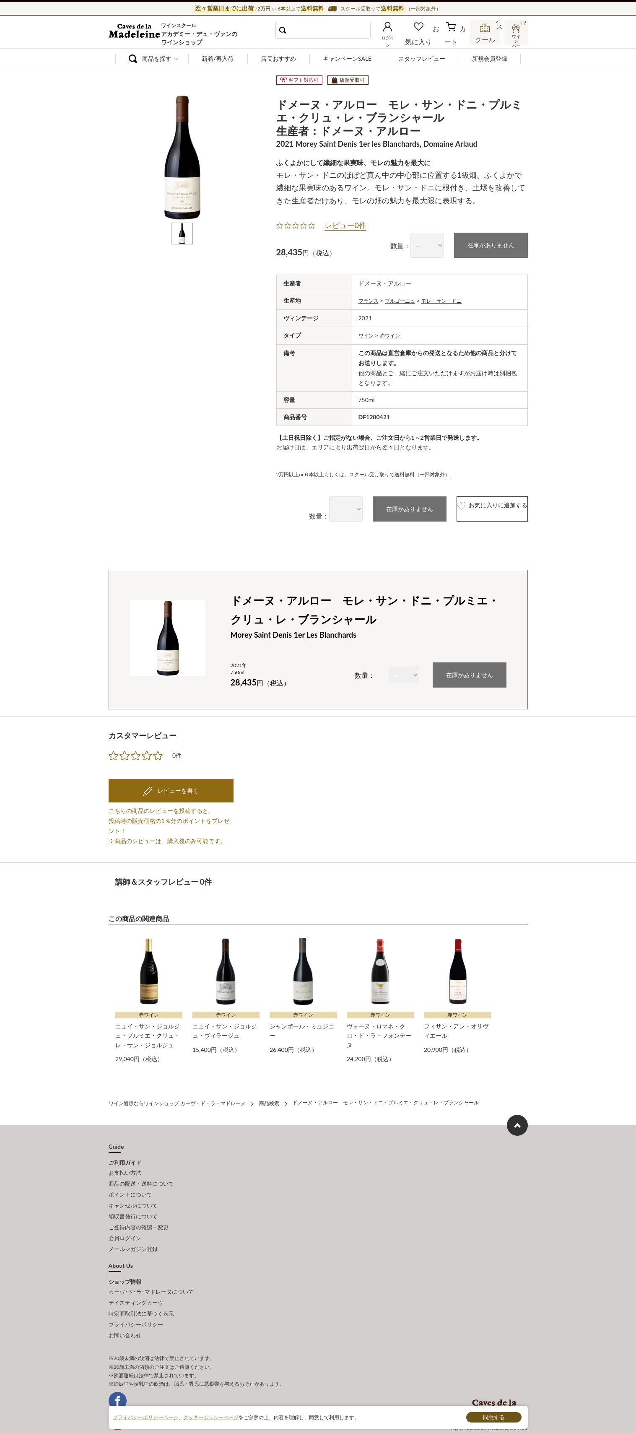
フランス (370, 299)
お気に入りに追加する (474, 507)
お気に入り (430, 39)
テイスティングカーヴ (136, 1281)
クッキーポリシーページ (211, 1417)
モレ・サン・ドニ (453, 299)
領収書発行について (133, 1203)
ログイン (401, 39)
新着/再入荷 (218, 58)
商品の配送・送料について (141, 1175)
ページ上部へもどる (517, 1119)
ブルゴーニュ (405, 299)
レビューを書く (177, 788)
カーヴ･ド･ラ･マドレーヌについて (151, 1272)
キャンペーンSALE (347, 58)
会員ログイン (125, 1222)
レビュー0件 (345, 225)
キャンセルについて (133, 1194)
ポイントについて (130, 1184)
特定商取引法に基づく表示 (141, 1291)
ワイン (367, 333)
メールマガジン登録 (133, 1231)
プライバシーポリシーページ (145, 1417)
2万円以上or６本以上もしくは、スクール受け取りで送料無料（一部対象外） (377, 472)
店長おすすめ (278, 58)
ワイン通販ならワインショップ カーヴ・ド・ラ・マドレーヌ (137, 34)
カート (457, 39)
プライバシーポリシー (136, 1300)
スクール (486, 39)
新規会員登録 (489, 58)
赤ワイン (394, 333)
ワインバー (515, 39)
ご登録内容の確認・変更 (139, 1213)
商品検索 (269, 1099)
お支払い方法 (125, 1166)
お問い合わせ (125, 1309)
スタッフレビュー (421, 58)
